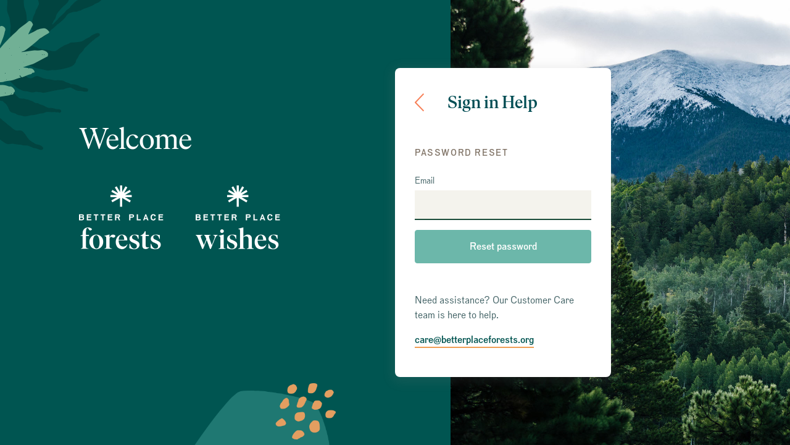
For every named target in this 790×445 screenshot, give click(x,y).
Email (424, 181)
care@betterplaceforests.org (474, 340)
